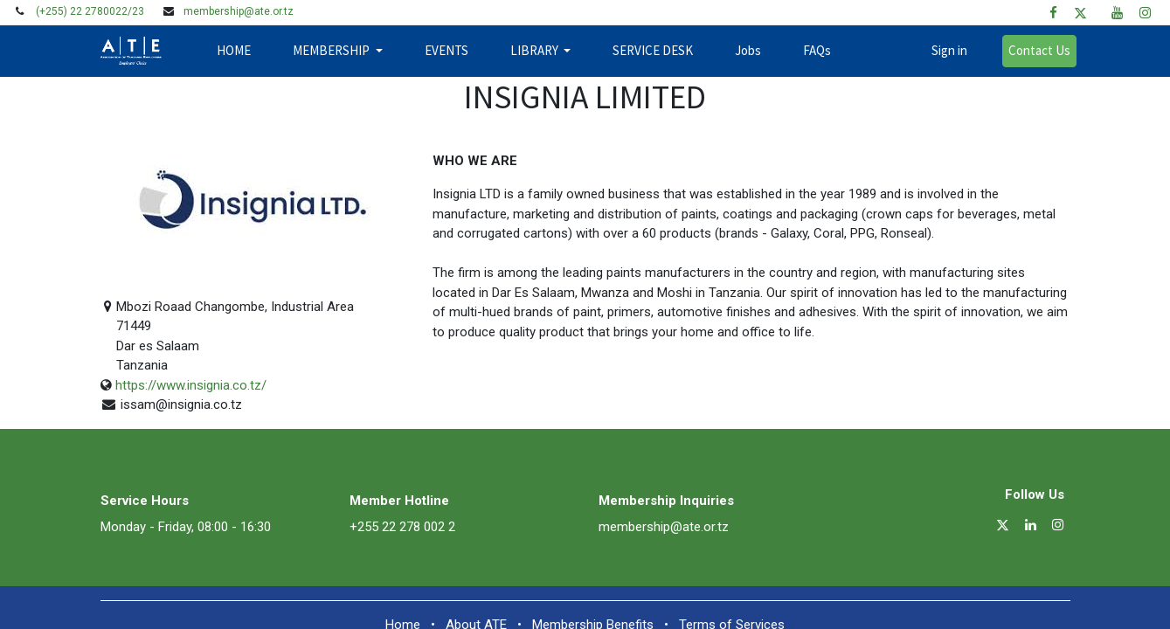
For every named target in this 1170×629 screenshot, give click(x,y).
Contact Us (1033, 50)
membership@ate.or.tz (238, 11)
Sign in (943, 50)
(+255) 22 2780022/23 (90, 11)
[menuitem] (240, 51)
